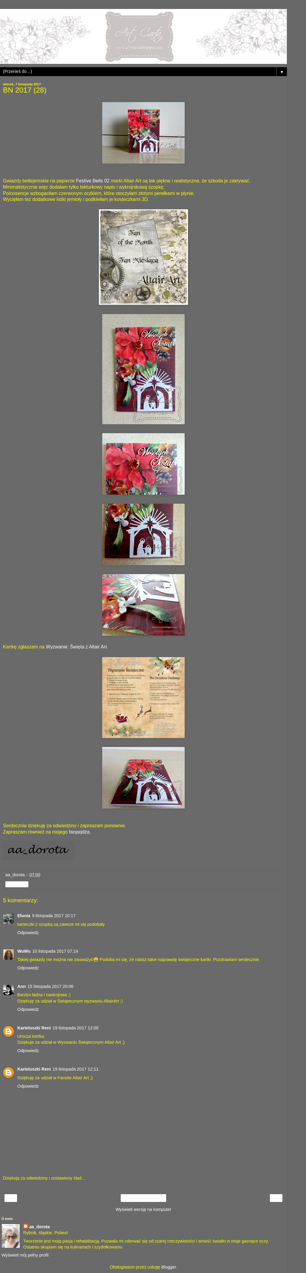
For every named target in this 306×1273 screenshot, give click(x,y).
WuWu (23, 951)
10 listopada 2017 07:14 (55, 951)
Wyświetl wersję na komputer (143, 1209)
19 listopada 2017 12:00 (76, 1028)
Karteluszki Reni (34, 1028)
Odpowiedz (28, 932)
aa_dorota (39, 1226)
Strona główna (143, 1198)
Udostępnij (16, 884)
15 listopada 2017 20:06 (50, 986)
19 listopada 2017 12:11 (76, 1069)
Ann (21, 986)
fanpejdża (79, 831)
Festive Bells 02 (93, 180)
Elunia (23, 915)
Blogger (168, 1267)
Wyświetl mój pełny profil (24, 1255)
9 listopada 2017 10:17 (54, 915)
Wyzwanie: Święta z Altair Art (76, 646)
